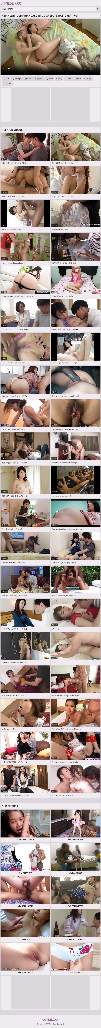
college (88, 78)
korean (70, 78)
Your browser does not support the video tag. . (50, 47)
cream (29, 78)
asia (79, 78)
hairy (60, 78)
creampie (18, 78)
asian (7, 78)
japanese (40, 78)
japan (51, 78)
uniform (8, 83)
